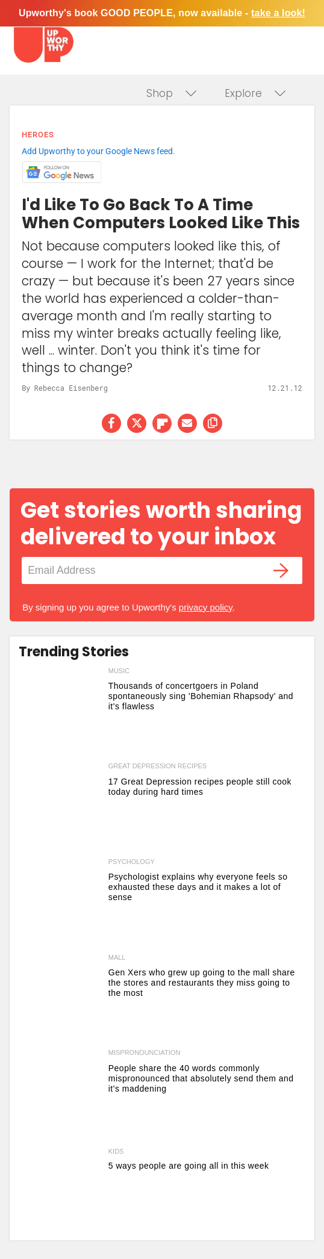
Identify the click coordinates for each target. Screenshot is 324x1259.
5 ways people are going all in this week (188, 1165)
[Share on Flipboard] (162, 423)
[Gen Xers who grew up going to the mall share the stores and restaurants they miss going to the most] (60, 999)
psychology (131, 861)
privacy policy (205, 607)
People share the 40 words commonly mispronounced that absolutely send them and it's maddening (201, 1078)
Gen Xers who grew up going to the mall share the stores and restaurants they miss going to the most (201, 983)
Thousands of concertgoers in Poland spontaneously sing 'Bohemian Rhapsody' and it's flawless (200, 696)
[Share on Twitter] (136, 423)
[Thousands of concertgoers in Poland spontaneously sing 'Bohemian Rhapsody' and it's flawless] (60, 712)
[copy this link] (212, 423)
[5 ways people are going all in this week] (60, 1190)
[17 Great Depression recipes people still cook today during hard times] (60, 808)
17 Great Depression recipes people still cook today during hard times (199, 787)
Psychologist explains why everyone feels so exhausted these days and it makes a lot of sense (198, 887)
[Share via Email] (187, 423)
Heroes (38, 134)
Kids (116, 1151)
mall (117, 957)
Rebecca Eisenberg (71, 388)
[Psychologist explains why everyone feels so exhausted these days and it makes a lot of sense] (60, 903)
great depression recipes (157, 765)
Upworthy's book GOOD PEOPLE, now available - (162, 13)
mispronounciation (144, 1052)
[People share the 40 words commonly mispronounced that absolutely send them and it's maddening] (60, 1094)
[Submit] (281, 570)
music (118, 670)
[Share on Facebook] (111, 423)
